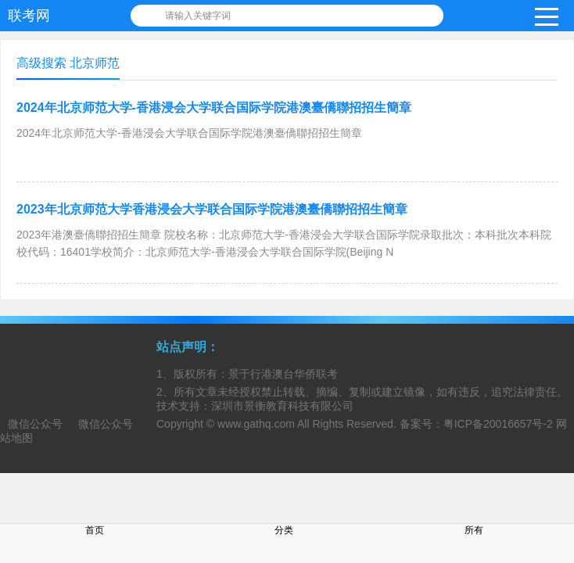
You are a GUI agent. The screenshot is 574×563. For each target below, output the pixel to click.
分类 (283, 530)
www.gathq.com (256, 424)
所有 (474, 530)
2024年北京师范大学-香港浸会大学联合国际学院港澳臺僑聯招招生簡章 (213, 107)
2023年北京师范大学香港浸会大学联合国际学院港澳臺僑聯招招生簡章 (211, 209)
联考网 (29, 15)
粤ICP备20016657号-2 (498, 424)
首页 (94, 530)
